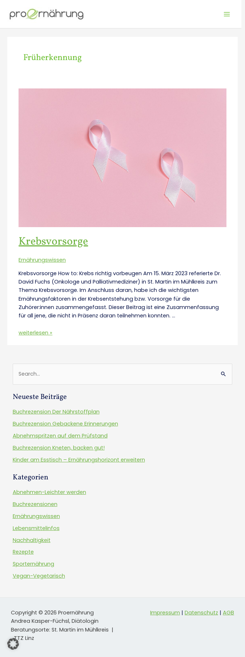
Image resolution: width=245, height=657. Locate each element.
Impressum (165, 612)
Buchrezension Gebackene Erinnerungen (65, 423)
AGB (228, 612)
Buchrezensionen (35, 504)
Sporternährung (33, 563)
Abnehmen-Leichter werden (49, 492)
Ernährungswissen (42, 260)
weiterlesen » (35, 332)
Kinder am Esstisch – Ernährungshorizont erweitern (79, 459)
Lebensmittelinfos (36, 528)
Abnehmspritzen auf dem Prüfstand (60, 435)
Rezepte (23, 551)
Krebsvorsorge (53, 241)
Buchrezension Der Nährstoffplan (56, 411)
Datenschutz (201, 612)
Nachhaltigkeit (32, 540)
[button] (13, 644)
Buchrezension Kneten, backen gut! (59, 447)
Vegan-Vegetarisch (39, 575)
